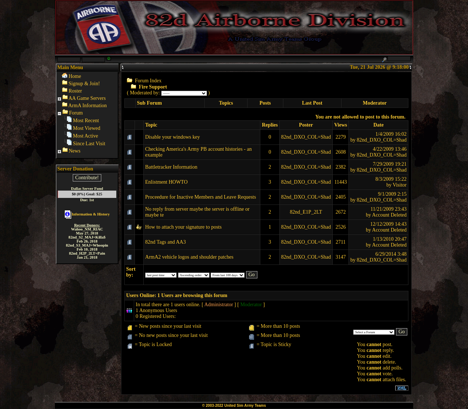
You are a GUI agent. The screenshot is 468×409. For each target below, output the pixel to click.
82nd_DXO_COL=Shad (306, 137)
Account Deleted (389, 215)
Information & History (87, 214)
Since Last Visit (89, 143)
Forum (76, 113)
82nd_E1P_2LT (306, 212)
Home (75, 76)
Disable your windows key (172, 137)
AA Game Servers (87, 98)
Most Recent (86, 120)
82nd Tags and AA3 (165, 242)
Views (340, 125)
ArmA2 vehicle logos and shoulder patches (189, 257)
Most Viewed (87, 128)
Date (378, 125)
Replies (270, 125)
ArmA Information (87, 105)
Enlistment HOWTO (166, 182)
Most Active (85, 136)
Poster (306, 125)
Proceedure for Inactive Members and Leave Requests (200, 197)
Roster (75, 91)
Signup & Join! (84, 83)
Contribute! (87, 177)
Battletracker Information (171, 167)
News (74, 151)
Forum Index (148, 80)
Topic (151, 125)
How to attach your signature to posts (183, 227)
